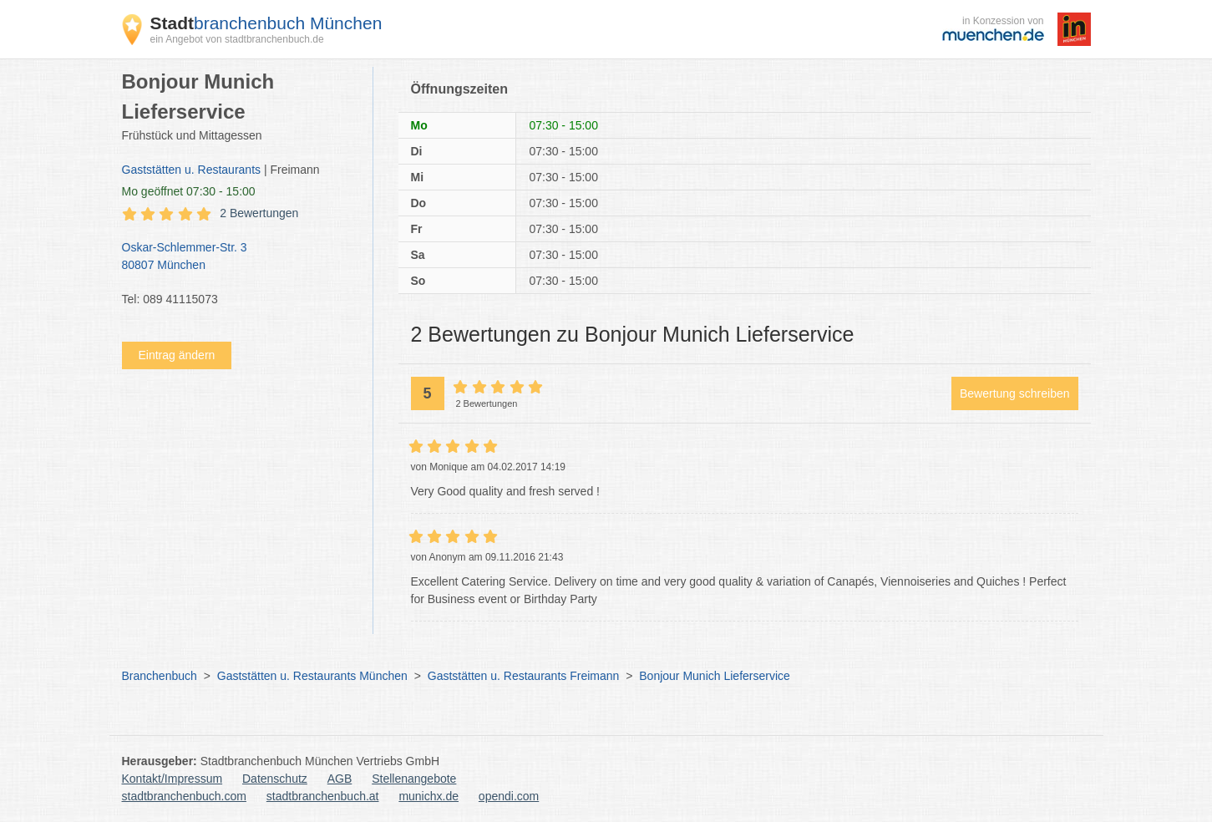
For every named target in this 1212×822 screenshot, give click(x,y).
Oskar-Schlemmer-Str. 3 (239, 257)
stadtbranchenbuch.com (184, 796)
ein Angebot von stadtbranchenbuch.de (237, 39)
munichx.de (428, 796)
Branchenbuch (159, 675)
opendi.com (509, 796)
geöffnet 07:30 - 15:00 (189, 191)
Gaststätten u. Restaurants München (312, 675)
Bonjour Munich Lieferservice (714, 675)
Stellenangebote (414, 778)
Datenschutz (274, 778)
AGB (339, 778)
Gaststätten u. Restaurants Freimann (524, 675)
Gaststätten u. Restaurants (191, 169)
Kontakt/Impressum (172, 778)
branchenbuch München (266, 23)
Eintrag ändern (177, 355)
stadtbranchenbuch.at (322, 796)
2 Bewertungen (259, 213)
